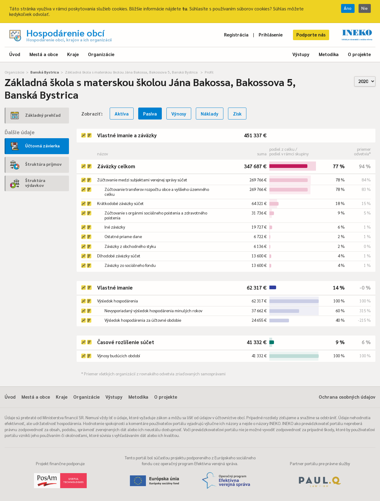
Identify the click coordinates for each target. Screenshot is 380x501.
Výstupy (301, 54)
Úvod (14, 54)
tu (184, 8)
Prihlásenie (271, 34)
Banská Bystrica (44, 72)
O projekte (359, 54)
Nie (364, 8)
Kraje (73, 54)
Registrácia (236, 34)
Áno (348, 8)
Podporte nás (310, 34)
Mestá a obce (43, 54)
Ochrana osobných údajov (347, 397)
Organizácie (101, 54)
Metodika (329, 54)
